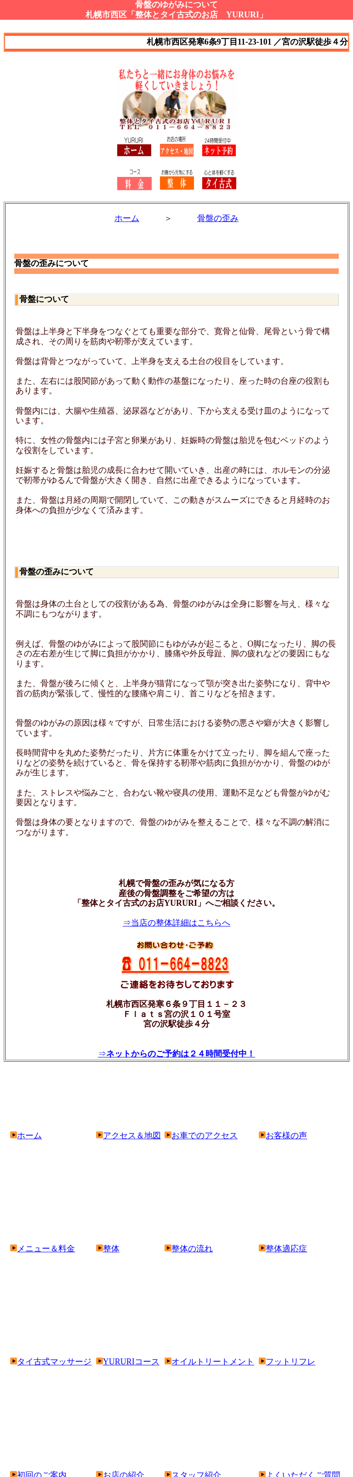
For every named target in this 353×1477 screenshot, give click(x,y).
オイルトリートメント (209, 1361)
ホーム (126, 218)
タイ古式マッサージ (50, 1361)
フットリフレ (287, 1361)
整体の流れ (192, 1248)
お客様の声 (283, 1135)
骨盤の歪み (218, 218)
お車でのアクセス (201, 1135)
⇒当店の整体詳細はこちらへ (176, 922)
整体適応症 (286, 1248)
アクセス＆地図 (128, 1135)
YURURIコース (127, 1361)
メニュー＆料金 (42, 1248)
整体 (108, 1248)
